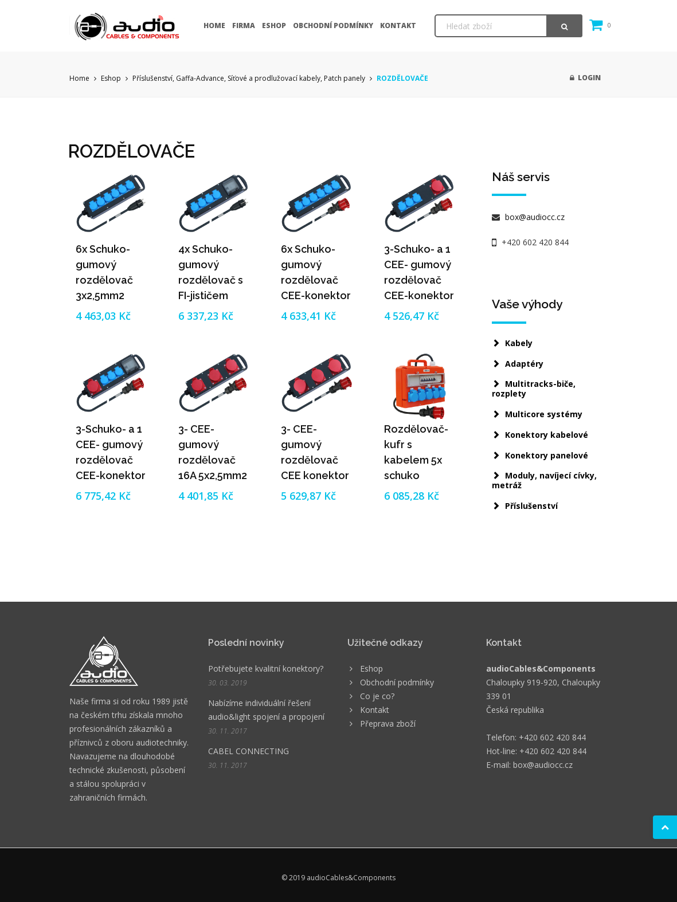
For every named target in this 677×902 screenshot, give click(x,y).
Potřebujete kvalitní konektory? (265, 668)
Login (585, 78)
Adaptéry (524, 363)
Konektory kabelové (546, 434)
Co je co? (377, 696)
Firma (243, 25)
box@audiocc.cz (534, 216)
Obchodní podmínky (333, 25)
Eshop (274, 25)
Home (214, 25)
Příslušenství (531, 505)
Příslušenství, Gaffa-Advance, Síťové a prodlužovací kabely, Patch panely (248, 78)
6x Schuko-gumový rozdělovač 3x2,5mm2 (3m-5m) (104, 280)
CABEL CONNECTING (248, 751)
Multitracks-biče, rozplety (534, 388)
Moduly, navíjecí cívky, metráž (544, 480)
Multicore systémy (543, 414)
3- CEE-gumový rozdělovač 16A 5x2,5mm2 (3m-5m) (212, 460)
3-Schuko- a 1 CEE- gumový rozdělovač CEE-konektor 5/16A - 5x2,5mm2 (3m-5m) (419, 295)
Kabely (519, 343)
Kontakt (398, 25)
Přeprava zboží (388, 723)
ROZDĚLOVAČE (402, 78)
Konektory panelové (546, 455)
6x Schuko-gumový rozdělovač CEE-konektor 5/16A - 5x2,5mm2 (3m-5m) (316, 295)
